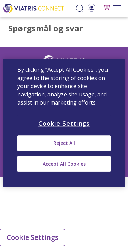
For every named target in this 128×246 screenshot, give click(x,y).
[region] (64, 123)
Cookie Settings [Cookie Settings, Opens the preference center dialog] (64, 123)
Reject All (64, 143)
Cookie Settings (32, 237)
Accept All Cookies (64, 164)
